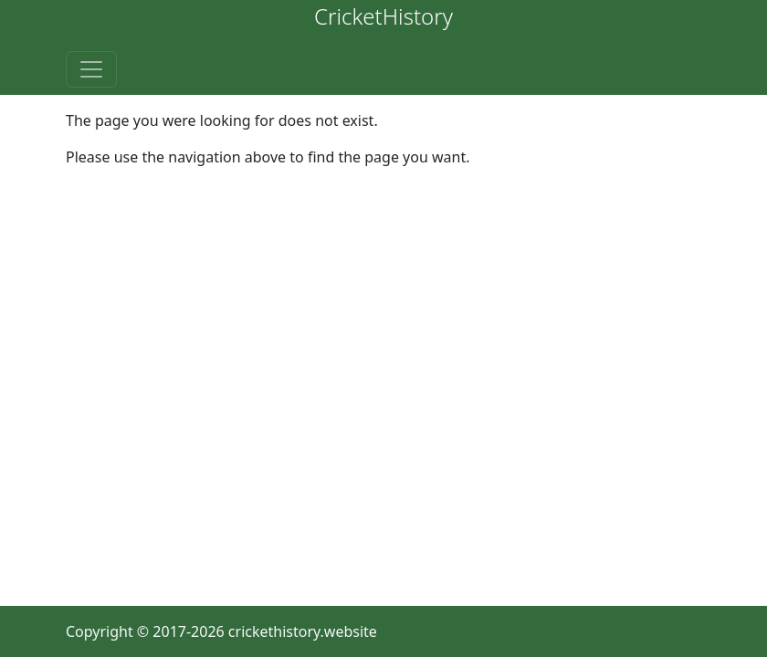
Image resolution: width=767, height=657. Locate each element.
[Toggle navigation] (91, 69)
